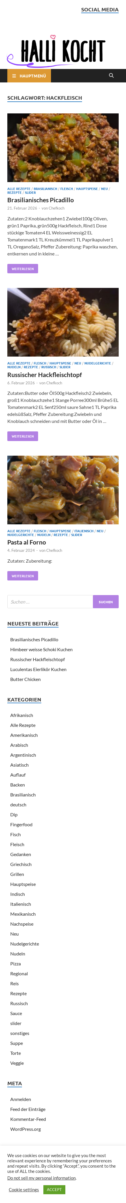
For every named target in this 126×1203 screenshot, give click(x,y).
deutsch (18, 804)
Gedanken (20, 854)
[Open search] (111, 75)
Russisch (48, 366)
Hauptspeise (87, 188)
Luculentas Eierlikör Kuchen (38, 669)
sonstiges (19, 1033)
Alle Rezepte (18, 188)
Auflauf (17, 774)
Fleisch (66, 188)
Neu (104, 188)
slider (30, 192)
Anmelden (20, 1099)
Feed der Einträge (27, 1109)
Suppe (16, 1043)
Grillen (17, 874)
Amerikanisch (24, 735)
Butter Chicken (25, 679)
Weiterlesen (20, 267)
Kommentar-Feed (28, 1119)
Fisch (15, 834)
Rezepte (14, 192)
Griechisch (21, 864)
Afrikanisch (21, 715)
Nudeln (14, 366)
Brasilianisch (45, 188)
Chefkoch (56, 208)
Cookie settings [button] (24, 1189)
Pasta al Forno (26, 542)
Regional (19, 973)
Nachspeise (21, 924)
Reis (14, 983)
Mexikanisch (23, 914)
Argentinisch (23, 755)
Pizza (15, 963)
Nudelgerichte (97, 363)
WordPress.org (25, 1129)
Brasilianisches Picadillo (40, 199)
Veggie (17, 1063)
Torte (15, 1053)
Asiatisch (19, 765)
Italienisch (83, 530)
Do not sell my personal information (41, 1178)
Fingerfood (21, 824)
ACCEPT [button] (54, 1189)
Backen (17, 784)
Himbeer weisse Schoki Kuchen (41, 649)
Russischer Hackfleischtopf (44, 374)
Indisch (17, 894)
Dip (14, 814)
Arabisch (19, 745)
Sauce (16, 1013)
